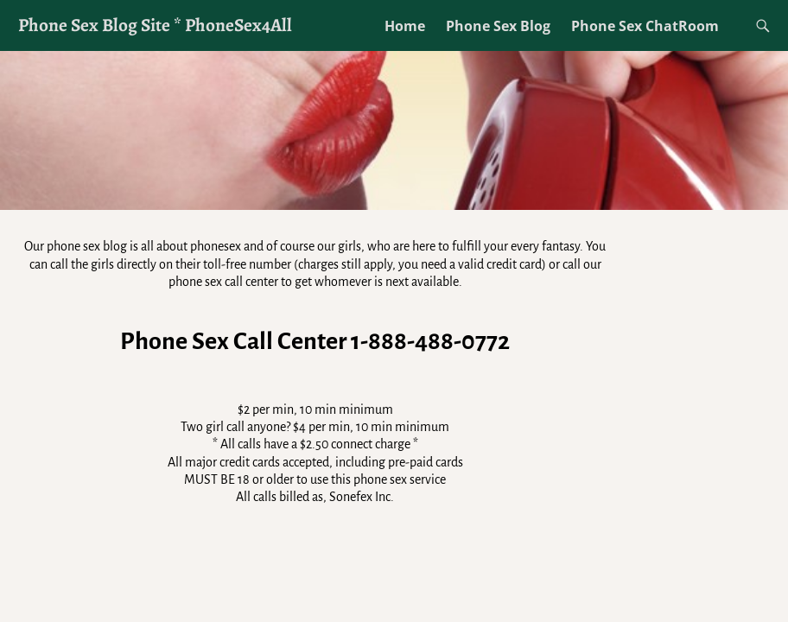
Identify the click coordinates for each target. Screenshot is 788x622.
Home (404, 25)
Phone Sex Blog (498, 25)
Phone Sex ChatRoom (645, 25)
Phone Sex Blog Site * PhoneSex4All (155, 24)
